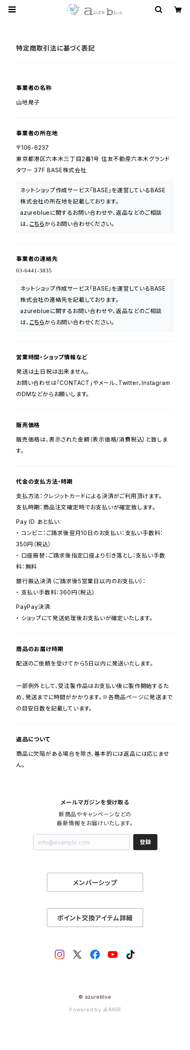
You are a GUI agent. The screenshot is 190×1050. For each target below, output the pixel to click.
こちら (37, 223)
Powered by (95, 1010)
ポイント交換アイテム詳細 (95, 918)
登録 (145, 841)
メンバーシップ (95, 883)
